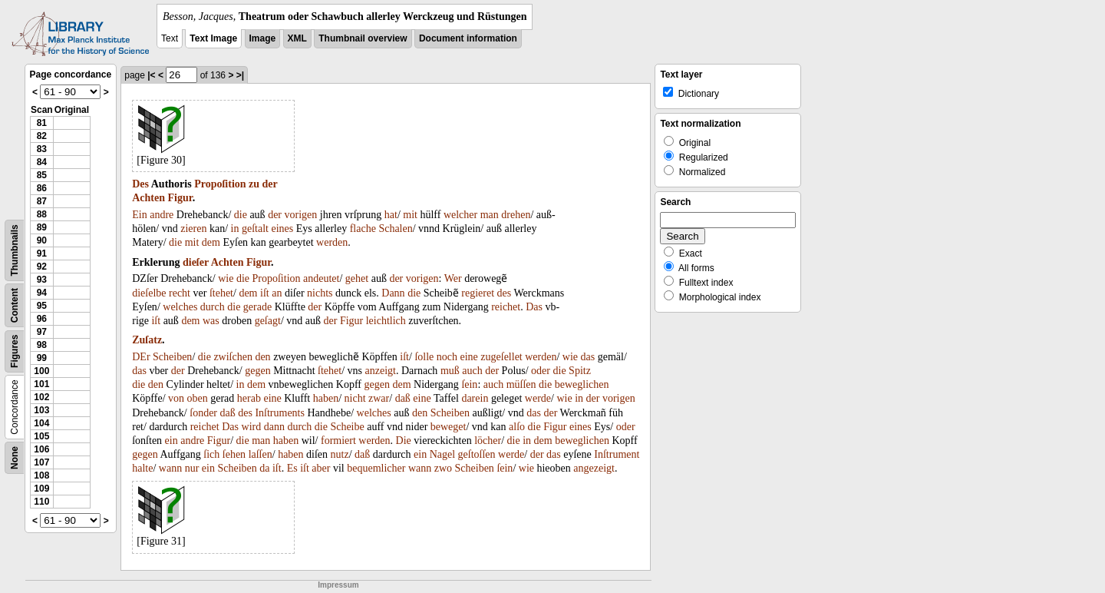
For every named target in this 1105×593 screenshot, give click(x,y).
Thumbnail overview (362, 38)
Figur (180, 198)
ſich (211, 454)
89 (42, 227)
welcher (460, 214)
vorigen (301, 214)
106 (41, 449)
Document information (468, 38)
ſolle (424, 357)
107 (41, 462)
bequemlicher (376, 468)
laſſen (260, 454)
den (262, 357)
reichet (505, 307)
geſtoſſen (477, 454)
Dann (392, 293)
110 (41, 501)
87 (42, 201)
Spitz (580, 370)
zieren (193, 228)
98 (42, 345)
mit (410, 214)
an (277, 293)
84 (42, 162)
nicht (355, 398)
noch (447, 357)
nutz (340, 454)
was (211, 320)
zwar (378, 398)
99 (42, 358)
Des (140, 184)
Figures (14, 351)
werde (538, 398)
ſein (469, 384)
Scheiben (172, 357)
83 (42, 149)
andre (161, 214)
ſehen (234, 454)
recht (179, 293)
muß (450, 370)
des (504, 293)
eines (282, 228)
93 (42, 279)
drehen (515, 214)
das (588, 357)
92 (42, 266)
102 (41, 397)
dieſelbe (149, 293)
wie (225, 278)
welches (180, 307)
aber (321, 468)
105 (41, 436)
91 (42, 253)
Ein (139, 214)
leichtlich (386, 320)
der (270, 184)
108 (41, 475)
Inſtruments (280, 413)
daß (403, 398)
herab (249, 398)
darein (474, 398)
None (14, 457)
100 (41, 371)
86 (42, 188)
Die (403, 440)
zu (254, 184)
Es (292, 468)
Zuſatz (147, 340)
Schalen (395, 228)
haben (325, 398)
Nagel (442, 454)
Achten (148, 198)
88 (42, 214)
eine (469, 357)
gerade (257, 307)
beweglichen (582, 384)
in (235, 228)
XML (297, 38)
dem (211, 242)
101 (41, 384)
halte (142, 468)
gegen (257, 370)
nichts (319, 293)
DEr (141, 357)
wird (252, 426)
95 (42, 305)
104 (41, 423)
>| (240, 75)
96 (42, 318)
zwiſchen (232, 357)
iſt (264, 293)
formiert (338, 440)
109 (41, 488)
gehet (356, 278)
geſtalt (255, 228)
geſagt (268, 320)
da (264, 468)
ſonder (203, 413)
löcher (487, 440)
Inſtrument (616, 454)
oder (540, 370)
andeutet (321, 278)
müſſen (521, 384)
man (489, 214)
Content (14, 305)
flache (363, 228)
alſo (517, 426)
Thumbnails (14, 250)
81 (42, 123)
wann (170, 468)
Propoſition (220, 184)
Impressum (338, 585)
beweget (448, 426)
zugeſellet (501, 357)
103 (41, 410)
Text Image (213, 38)
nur (192, 468)
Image (262, 38)
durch (212, 307)
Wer (453, 278)
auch (472, 370)
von (176, 398)
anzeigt (380, 370)
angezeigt (594, 468)
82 (42, 136)
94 (42, 292)
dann (274, 426)
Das (534, 307)
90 (42, 240)
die (240, 214)
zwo (443, 468)
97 (42, 331)
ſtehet (221, 293)
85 (42, 175)
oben (197, 398)
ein (171, 440)
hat (390, 214)
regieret (477, 293)
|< (151, 75)
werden (332, 242)
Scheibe (347, 426)
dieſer (196, 262)
